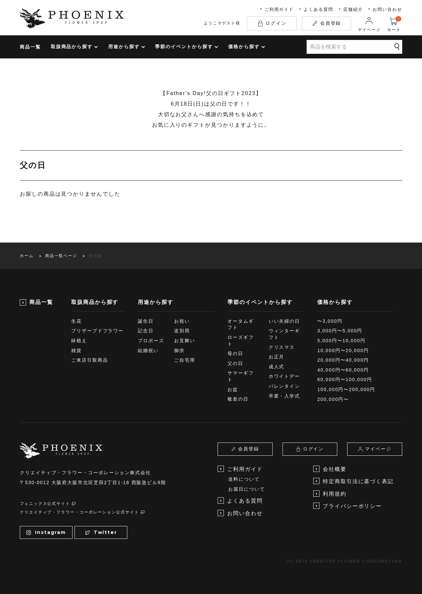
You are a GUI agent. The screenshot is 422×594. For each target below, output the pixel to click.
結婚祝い (148, 350)
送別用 (182, 330)
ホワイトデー (284, 376)
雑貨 (76, 350)
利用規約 (330, 493)
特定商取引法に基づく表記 (353, 481)
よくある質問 (318, 9)
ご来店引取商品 (89, 360)
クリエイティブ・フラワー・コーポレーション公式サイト (82, 512)
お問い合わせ (387, 9)
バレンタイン (284, 386)
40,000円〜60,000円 (343, 370)
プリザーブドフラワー (97, 330)
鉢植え (79, 340)
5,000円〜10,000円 (341, 340)
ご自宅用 (184, 360)
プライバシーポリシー (347, 506)
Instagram (46, 532)
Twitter (101, 532)
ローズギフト (240, 340)
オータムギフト (240, 324)
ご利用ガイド (279, 9)
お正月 (277, 356)
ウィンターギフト (284, 334)
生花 (76, 321)
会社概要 (330, 469)
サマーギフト (240, 376)
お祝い (182, 321)
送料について (244, 479)
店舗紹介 (353, 9)
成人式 (277, 366)
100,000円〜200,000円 (346, 389)
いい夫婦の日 (284, 321)
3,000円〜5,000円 (339, 330)
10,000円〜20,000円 (343, 350)
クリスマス (282, 347)
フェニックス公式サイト (48, 503)
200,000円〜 (333, 399)
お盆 (232, 389)
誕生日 (146, 321)
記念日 (146, 330)
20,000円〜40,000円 (343, 360)
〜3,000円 (329, 321)
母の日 (235, 353)
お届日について (246, 489)
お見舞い (184, 340)
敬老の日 (238, 399)
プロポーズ (151, 340)
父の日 (235, 363)
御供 (179, 350)
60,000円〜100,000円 (344, 379)
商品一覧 (30, 47)
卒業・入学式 (284, 396)
